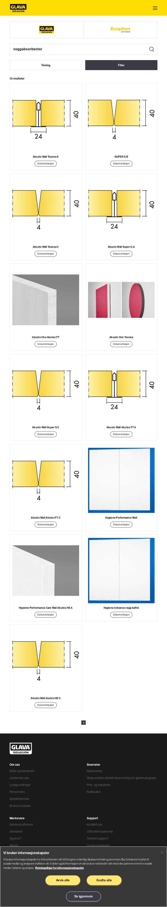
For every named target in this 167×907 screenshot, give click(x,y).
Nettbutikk (94, 792)
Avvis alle (63, 880)
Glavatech (16, 831)
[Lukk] (162, 852)
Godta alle (104, 880)
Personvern (17, 792)
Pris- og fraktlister (99, 785)
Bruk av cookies (20, 806)
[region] (83, 876)
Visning (45, 65)
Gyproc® (15, 838)
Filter (121, 65)
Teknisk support (97, 838)
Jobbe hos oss (19, 778)
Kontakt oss (94, 824)
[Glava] (47, 29)
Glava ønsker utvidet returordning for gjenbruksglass (121, 778)
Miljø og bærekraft (22, 771)
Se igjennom (83, 896)
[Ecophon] (120, 29)
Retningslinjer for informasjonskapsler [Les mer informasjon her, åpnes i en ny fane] (59, 868)
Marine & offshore (21, 824)
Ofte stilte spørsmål (100, 831)
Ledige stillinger (20, 785)
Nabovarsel (94, 771)
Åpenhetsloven (19, 799)
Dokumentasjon (45, 163)
